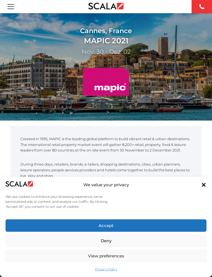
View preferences (106, 256)
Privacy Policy (106, 269)
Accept (106, 225)
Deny (106, 240)
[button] (203, 185)
